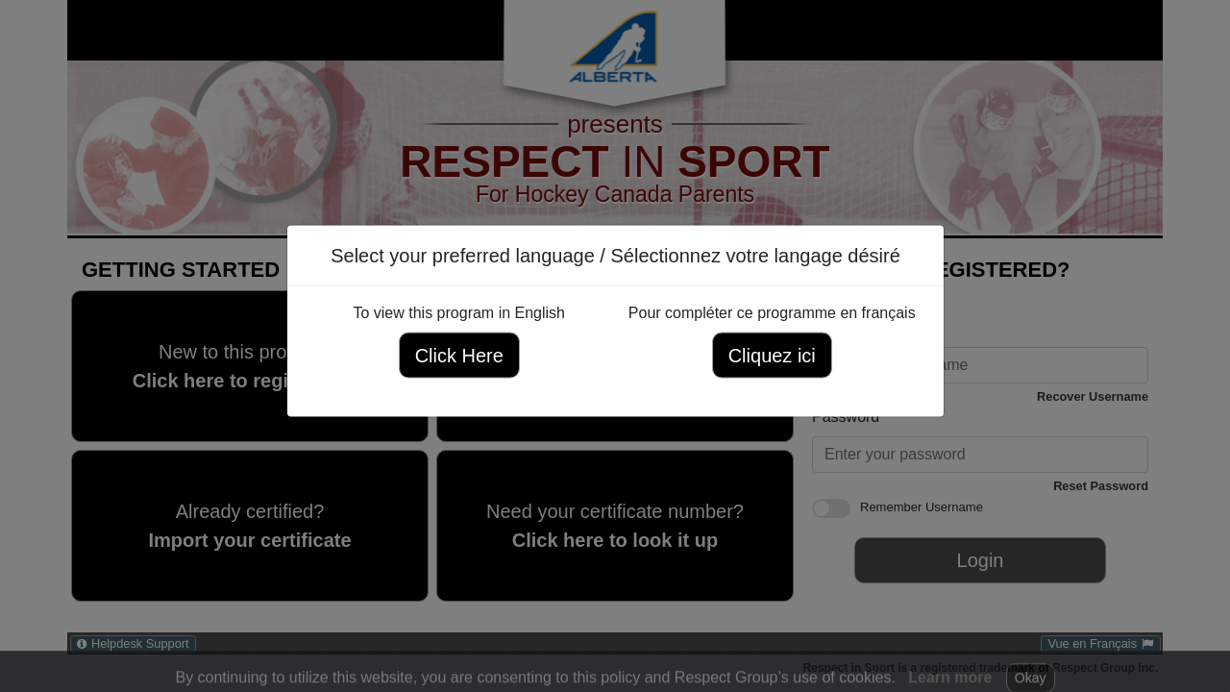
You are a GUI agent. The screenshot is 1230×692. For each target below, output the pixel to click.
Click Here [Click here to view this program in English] (458, 355)
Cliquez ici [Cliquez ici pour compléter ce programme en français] (771, 355)
